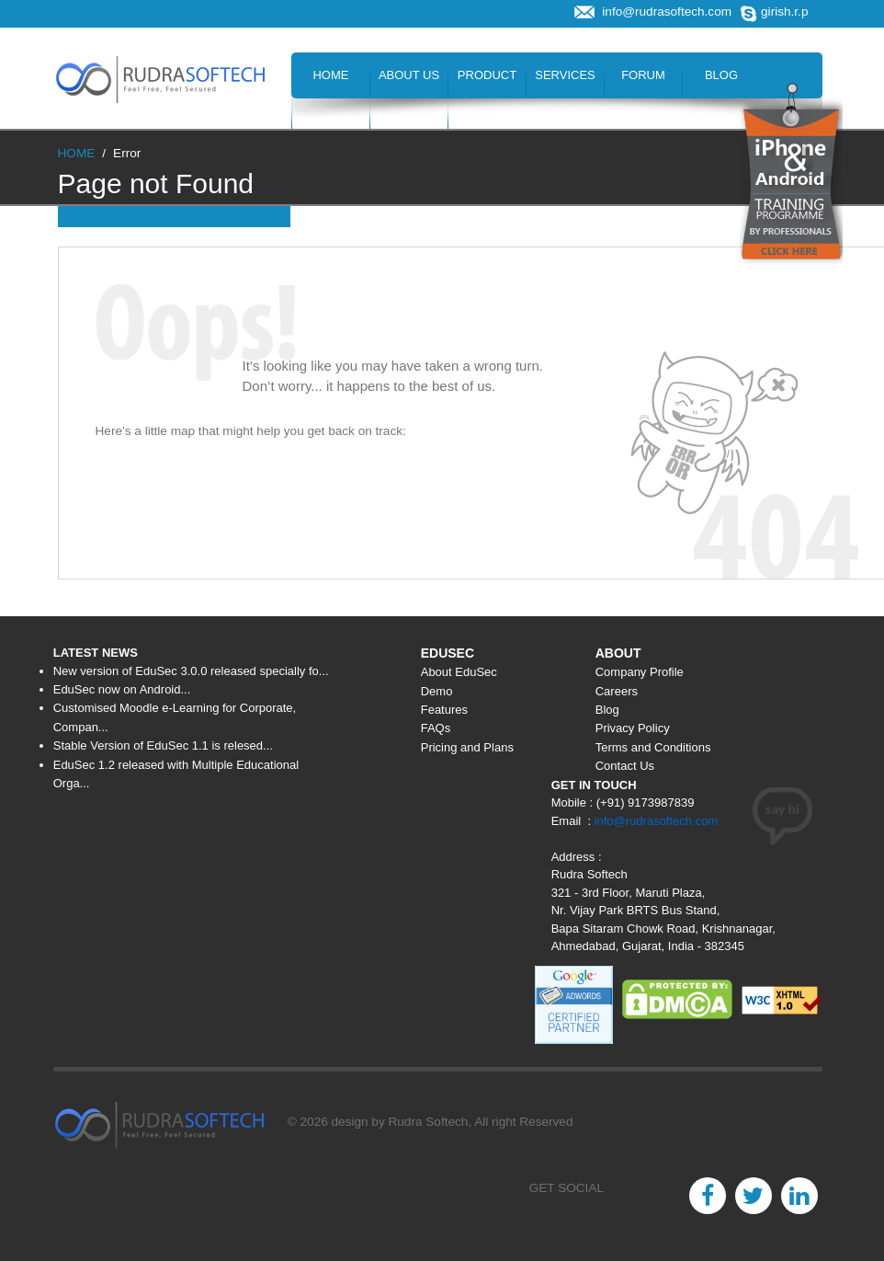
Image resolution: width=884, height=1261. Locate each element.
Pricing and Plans (467, 747)
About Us (409, 75)
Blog (721, 75)
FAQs (436, 728)
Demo (437, 691)
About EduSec (459, 672)
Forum (643, 75)
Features (444, 709)
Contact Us (486, 121)
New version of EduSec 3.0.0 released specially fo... (191, 671)
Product (487, 75)
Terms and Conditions (653, 747)
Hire (408, 121)
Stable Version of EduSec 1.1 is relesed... (163, 745)
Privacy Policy (632, 728)
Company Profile (639, 672)
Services (565, 75)
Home (330, 75)
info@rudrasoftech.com (657, 821)
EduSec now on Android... (122, 689)
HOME (77, 153)
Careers (331, 121)
